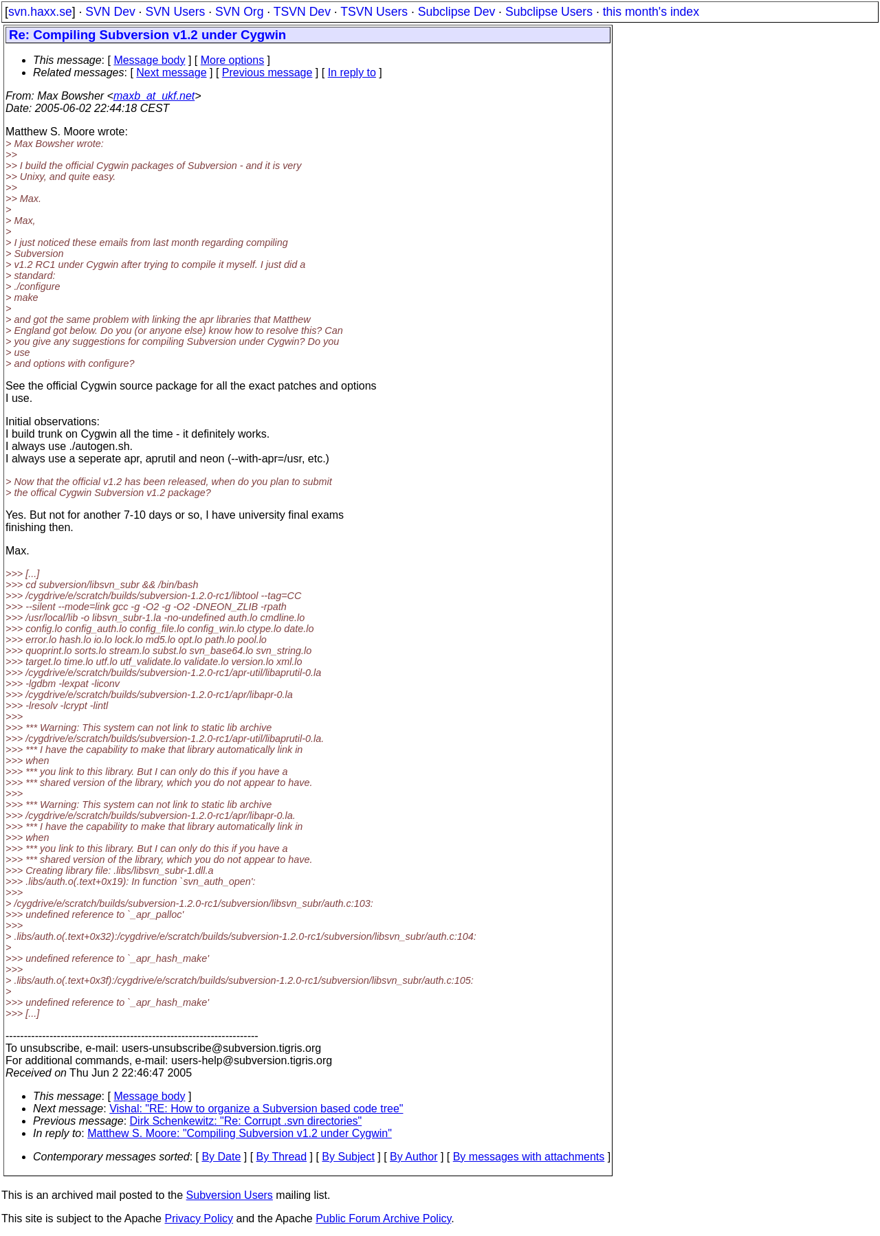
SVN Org (239, 12)
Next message (171, 72)
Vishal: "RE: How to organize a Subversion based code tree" (256, 1108)
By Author (413, 1156)
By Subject (348, 1156)
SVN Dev (110, 12)
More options (233, 60)
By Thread (281, 1156)
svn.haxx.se (40, 12)
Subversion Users (229, 1195)
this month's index (651, 12)
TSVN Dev (302, 12)
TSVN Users (374, 12)
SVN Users (175, 12)
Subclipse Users (549, 12)
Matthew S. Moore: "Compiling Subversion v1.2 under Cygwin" (239, 1133)
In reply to (352, 72)
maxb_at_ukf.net (154, 96)
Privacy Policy (198, 1218)
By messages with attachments (529, 1156)
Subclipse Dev (456, 12)
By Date (221, 1156)
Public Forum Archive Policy (383, 1218)
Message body (149, 60)
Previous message (267, 72)
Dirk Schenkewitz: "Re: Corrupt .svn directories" (246, 1121)
